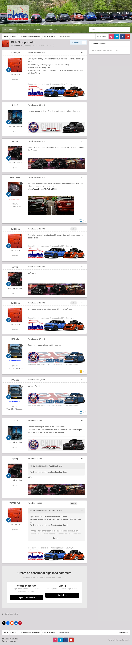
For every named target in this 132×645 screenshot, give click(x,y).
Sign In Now (62, 595)
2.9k (15, 204)
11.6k (15, 79)
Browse (10, 29)
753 (15, 168)
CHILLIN (15, 105)
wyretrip (15, 141)
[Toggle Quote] (31, 466)
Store (38, 29)
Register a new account (26, 598)
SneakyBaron (15, 177)
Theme (5, 641)
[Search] (101, 29)
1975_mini (15, 339)
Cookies (13, 641)
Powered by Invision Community (119, 640)
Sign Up (120, 13)
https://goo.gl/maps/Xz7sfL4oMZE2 (42, 189)
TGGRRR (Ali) (18, 45)
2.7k (15, 366)
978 (15, 132)
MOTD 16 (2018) (47, 45)
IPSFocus (15, 639)
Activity (24, 29)
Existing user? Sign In (105, 13)
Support (52, 29)
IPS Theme (5, 639)
